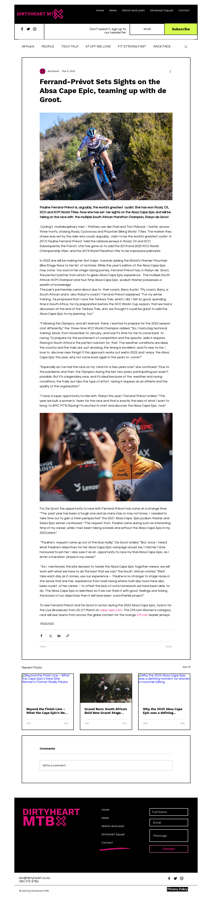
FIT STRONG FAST (132, 46)
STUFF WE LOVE (98, 46)
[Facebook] (22, 29)
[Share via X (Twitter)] (50, 635)
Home (105, 809)
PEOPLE (47, 46)
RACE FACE (162, 46)
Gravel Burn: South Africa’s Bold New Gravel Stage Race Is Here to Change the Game (106, 711)
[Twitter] (28, 29)
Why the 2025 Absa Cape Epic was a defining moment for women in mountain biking (162, 711)
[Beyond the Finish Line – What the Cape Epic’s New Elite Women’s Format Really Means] (48, 688)
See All (186, 667)
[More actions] (170, 71)
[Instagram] (34, 29)
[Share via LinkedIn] (59, 635)
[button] (186, 46)
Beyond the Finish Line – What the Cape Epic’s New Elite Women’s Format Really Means (46, 711)
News (105, 817)
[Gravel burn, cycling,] (106, 688)
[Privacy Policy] (177, 889)
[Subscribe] (180, 29)
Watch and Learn (113, 826)
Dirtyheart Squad (113, 834)
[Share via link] (67, 635)
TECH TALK (69, 46)
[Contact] (169, 849)
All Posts (28, 46)
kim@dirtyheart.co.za (34, 878)
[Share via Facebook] (41, 635)
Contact (107, 842)
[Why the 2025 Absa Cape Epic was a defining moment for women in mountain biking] (164, 688)
